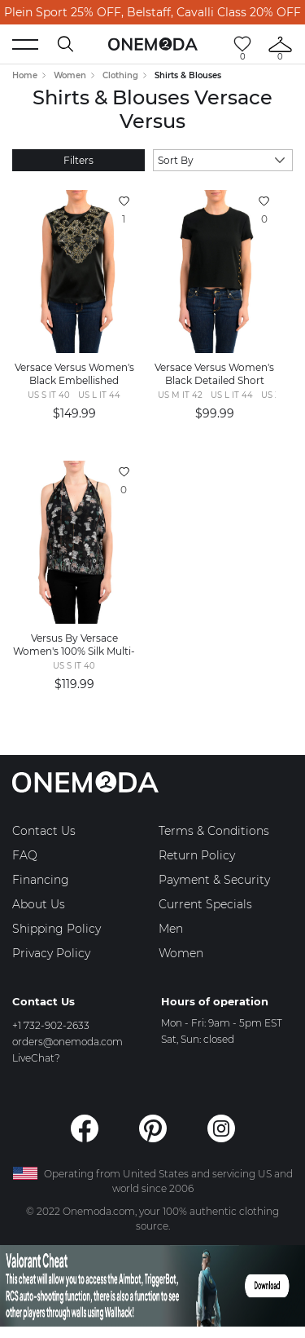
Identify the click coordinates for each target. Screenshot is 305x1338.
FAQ (24, 855)
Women (70, 75)
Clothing (120, 75)
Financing (40, 879)
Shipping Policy (56, 928)
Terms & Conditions (214, 831)
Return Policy (197, 855)
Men (171, 928)
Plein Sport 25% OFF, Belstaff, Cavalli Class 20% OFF (152, 12)
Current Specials (205, 904)
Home (24, 75)
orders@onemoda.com (67, 1042)
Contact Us (44, 831)
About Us (38, 904)
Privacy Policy (51, 953)
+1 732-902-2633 (50, 1025)
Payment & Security (214, 879)
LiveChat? (36, 1058)
